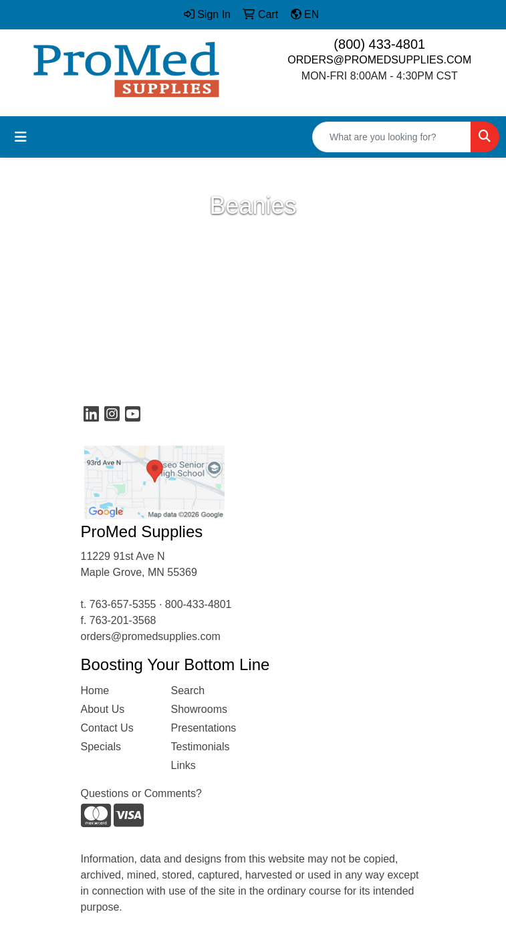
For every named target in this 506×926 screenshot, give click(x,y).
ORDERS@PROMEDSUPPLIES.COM (379, 59)
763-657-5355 (123, 604)
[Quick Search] (391, 137)
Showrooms (199, 709)
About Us (103, 709)
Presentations (204, 728)
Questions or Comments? (141, 793)
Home (95, 690)
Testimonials (200, 746)
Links (183, 765)
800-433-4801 (198, 604)
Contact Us (107, 728)
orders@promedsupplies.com (151, 636)
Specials (101, 746)
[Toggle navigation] (21, 137)
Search (188, 690)
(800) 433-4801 (379, 44)
